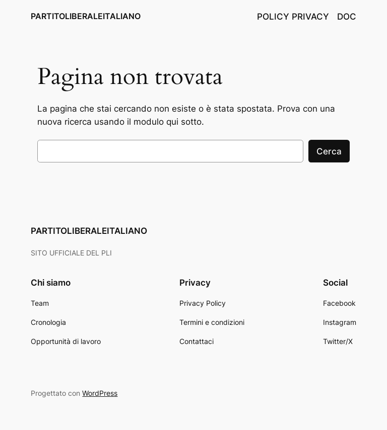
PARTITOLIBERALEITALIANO (86, 16)
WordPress (99, 393)
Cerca (329, 151)
